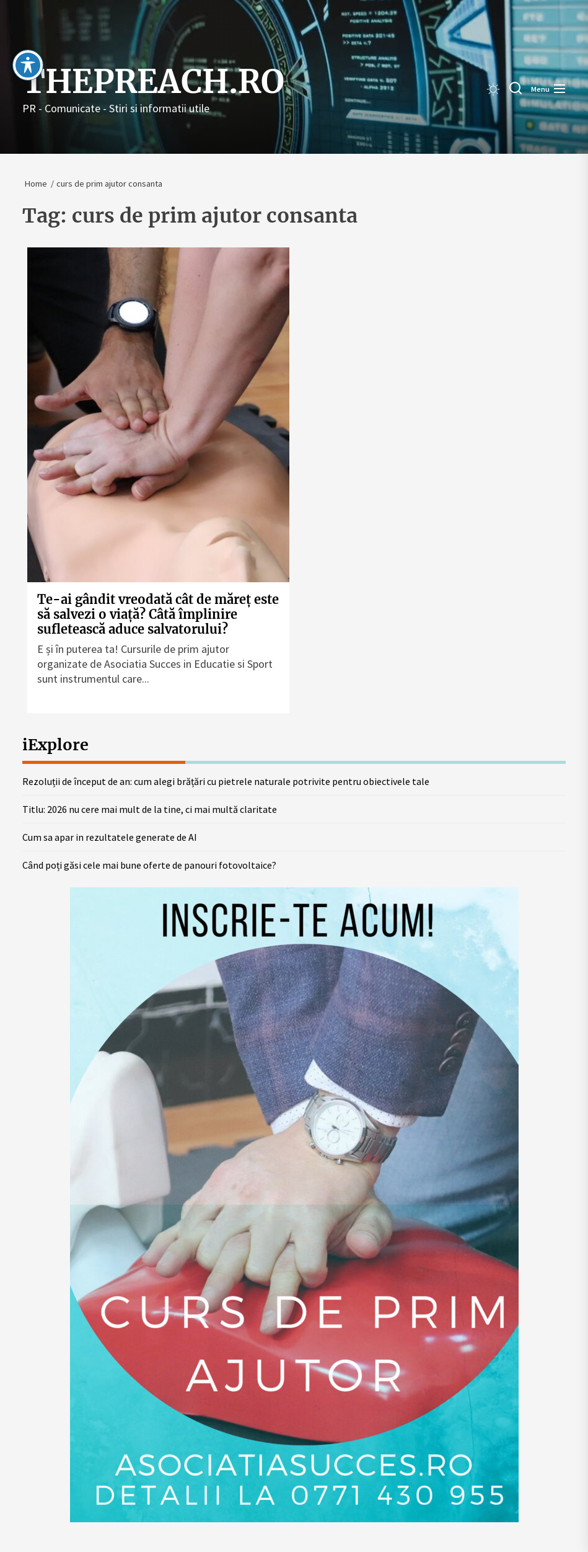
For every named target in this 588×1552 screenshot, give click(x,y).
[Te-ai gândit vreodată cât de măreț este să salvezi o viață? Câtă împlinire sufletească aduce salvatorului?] (158, 414)
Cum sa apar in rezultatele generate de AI (109, 837)
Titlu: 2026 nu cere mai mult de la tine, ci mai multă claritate (149, 809)
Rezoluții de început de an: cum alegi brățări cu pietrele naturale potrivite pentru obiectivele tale (225, 781)
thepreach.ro (153, 82)
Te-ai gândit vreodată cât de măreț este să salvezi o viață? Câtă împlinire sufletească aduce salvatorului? (158, 614)
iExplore (55, 745)
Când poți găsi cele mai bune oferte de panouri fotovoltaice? (149, 865)
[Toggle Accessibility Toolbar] (28, 42)
